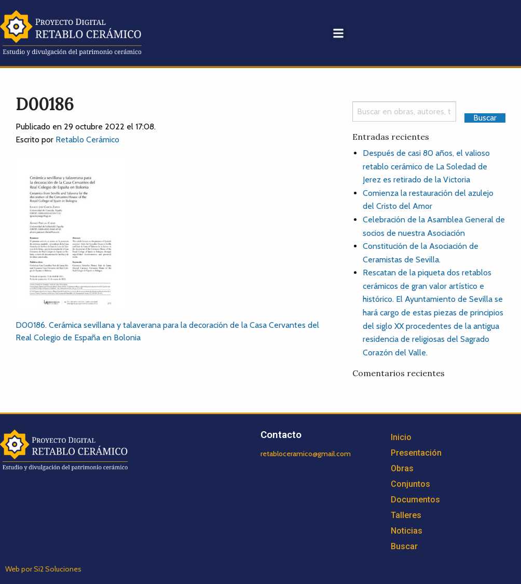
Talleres (406, 515)
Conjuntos (410, 484)
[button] (338, 33)
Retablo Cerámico (87, 139)
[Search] (404, 111)
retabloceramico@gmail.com (305, 453)
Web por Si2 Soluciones (43, 569)
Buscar (404, 546)
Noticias (406, 531)
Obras (402, 468)
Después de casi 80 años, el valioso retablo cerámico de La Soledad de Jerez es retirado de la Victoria (426, 166)
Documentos (415, 500)
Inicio (401, 437)
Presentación (416, 453)
